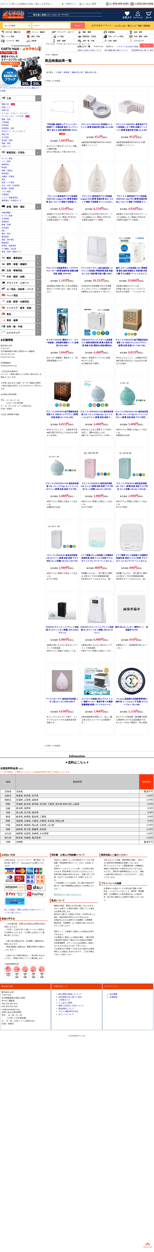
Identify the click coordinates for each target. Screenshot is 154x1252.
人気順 (58, 72)
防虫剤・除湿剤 (8, 188)
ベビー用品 (6, 192)
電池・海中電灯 (8, 240)
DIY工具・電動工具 (10, 32)
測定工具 (5, 134)
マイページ (98, 47)
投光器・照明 (7, 140)
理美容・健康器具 (9, 246)
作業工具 (5, 110)
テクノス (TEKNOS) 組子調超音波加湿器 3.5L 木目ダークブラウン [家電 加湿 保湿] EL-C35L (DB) (62, 414)
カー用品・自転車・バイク (17, 288)
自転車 (31, 41)
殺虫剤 (4, 167)
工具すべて (6, 146)
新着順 (66, 72)
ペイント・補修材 (35, 32)
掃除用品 (5, 165)
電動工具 (5, 104)
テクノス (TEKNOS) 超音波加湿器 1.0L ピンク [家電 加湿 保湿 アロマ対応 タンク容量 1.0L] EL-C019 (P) (97, 486)
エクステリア (136, 41)
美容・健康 (58, 41)
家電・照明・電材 (13, 206)
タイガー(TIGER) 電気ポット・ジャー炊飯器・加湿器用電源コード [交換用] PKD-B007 (62, 343)
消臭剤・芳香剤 (8, 177)
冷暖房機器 (6, 213)
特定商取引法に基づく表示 (142, 50)
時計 (3, 231)
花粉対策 (146, 26)
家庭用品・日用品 (87, 36)
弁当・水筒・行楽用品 (11, 186)
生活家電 (5, 219)
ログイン (109, 47)
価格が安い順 (77, 72)
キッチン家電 (7, 216)
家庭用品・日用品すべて (12, 201)
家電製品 (109, 32)
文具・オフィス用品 (113, 36)
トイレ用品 (6, 161)
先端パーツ (6, 107)
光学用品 (5, 228)
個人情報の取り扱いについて (116, 50)
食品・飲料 (135, 32)
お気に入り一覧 (83, 47)
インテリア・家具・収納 (16, 307)
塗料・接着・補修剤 (14, 263)
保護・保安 (6, 143)
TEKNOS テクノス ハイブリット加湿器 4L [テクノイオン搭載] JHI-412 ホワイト (97, 630)
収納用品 (5, 173)
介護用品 (5, 195)
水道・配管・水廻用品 (15, 301)
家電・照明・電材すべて (12, 252)
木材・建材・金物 (138, 36)
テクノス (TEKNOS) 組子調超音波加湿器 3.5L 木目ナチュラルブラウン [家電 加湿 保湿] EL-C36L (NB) (132, 343)
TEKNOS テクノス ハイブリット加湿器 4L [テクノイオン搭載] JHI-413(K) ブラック (62, 630)
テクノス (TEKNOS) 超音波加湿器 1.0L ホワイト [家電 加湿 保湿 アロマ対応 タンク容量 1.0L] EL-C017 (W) (62, 558)
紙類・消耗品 (7, 171)
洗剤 (3, 180)
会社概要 (113, 994)
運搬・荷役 (6, 119)
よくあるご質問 (87, 4)
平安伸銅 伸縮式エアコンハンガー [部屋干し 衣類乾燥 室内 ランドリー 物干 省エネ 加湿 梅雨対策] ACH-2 (62, 127)
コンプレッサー (120, 26)
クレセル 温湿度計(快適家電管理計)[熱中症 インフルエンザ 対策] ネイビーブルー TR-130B (132, 702)
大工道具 (5, 137)
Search (78, 26)
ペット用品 (7, 36)
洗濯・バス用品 (8, 182)
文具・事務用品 (11, 270)
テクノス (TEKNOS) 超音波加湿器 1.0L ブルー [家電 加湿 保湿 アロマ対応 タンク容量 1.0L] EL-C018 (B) (132, 486)
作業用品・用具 (8, 128)
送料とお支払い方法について (89, 50)
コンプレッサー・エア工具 (12, 116)
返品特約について (66, 1008)
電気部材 (5, 237)
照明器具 (5, 222)
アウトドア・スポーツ (63, 32)
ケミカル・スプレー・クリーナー (15, 113)
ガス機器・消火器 (9, 249)
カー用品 (58, 36)
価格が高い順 (90, 72)
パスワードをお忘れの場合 (127, 47)
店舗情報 (113, 997)
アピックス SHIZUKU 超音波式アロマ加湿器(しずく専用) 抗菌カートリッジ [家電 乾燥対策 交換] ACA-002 (131, 127)
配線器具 (5, 243)
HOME (48, 55)
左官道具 (5, 125)
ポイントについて (66, 1014)
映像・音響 (6, 225)
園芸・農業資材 (11, 257)
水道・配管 (110, 41)
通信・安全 (6, 234)
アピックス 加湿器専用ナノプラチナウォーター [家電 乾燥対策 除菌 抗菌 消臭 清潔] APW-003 (62, 271)
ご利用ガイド (68, 4)
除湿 (140, 26)
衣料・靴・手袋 (86, 41)
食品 (6, 313)
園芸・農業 (84, 32)
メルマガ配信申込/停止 (68, 1011)
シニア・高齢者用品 (10, 198)
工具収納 (5, 122)
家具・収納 (33, 36)
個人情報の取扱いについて (70, 994)
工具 (6, 98)
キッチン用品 (7, 158)
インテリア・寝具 (10, 41)
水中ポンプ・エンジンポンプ (13, 131)
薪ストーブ (132, 26)
